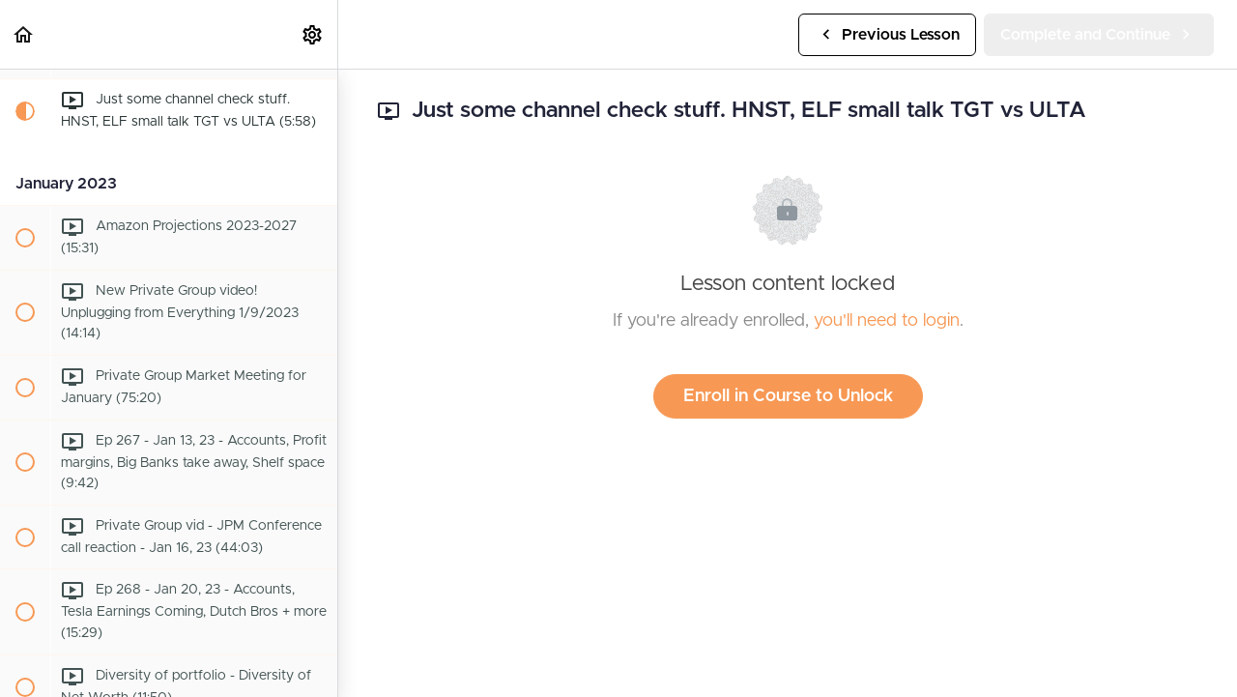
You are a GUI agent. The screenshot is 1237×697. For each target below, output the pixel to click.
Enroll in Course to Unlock (788, 396)
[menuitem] (313, 34)
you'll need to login (887, 321)
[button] (24, 34)
